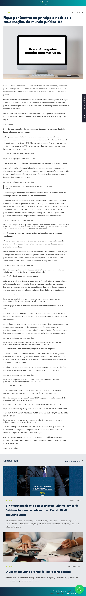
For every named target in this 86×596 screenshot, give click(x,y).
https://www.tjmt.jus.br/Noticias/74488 (19, 158)
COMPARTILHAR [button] (84, 108)
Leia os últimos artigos (74, 461)
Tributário (17, 448)
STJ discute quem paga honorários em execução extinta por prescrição (30, 187)
